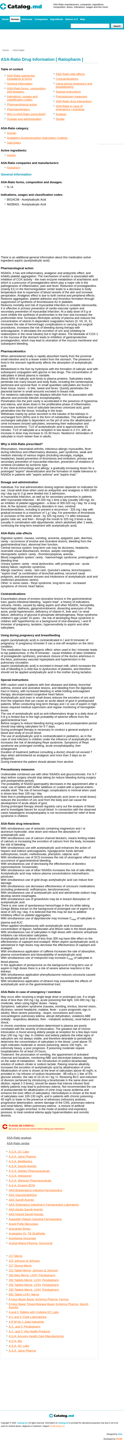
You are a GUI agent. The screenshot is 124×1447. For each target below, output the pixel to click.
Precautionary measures (71, 96)
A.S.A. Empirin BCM (22, 1185)
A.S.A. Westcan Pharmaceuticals (30, 1180)
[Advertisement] (62, 37)
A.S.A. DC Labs (19, 1151)
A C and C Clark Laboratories (27, 1317)
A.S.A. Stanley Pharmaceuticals (29, 1171)
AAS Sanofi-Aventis (21, 1200)
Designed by (114, 1434)
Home (5, 19)
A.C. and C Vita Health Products (29, 1331)
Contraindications (67, 79)
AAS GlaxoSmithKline (23, 1195)
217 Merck (15, 1256)
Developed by (113, 1439)
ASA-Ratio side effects (70, 74)
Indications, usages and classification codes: (22, 98)
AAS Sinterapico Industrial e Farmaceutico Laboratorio (44, 1204)
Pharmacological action (22, 104)
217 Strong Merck (20, 1265)
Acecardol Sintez (20, 1228)
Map (82, 19)
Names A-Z (71, 19)
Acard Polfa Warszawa (23, 1224)
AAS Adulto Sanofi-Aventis (26, 1209)
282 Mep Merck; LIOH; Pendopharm (32, 1275)
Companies (41, 19)
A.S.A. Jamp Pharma (22, 1156)
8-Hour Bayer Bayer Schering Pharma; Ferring (38, 1299)
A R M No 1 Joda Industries (26, 1321)
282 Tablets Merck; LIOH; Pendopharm (34, 1280)
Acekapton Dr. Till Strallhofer (27, 1233)
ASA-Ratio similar (18, 1143)
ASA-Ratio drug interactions (74, 101)
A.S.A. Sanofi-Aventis (22, 1166)
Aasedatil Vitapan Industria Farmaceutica (35, 1219)
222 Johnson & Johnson (24, 1260)
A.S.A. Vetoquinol (20, 1175)
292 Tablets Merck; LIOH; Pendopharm (34, 1285)
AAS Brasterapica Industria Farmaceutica (35, 1190)
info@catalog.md (57, 1426)
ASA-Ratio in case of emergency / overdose (70, 108)
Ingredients (56, 19)
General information (19, 83)
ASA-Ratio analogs (19, 1137)
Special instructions (68, 91)
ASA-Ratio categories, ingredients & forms (21, 77)
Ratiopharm (13, 167)
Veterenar (26, 19)
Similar (60, 119)
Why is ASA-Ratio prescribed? (26, 114)
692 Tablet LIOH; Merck (24, 1294)
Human (15, 19)
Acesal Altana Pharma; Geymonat (30, 1243)
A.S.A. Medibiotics (20, 1161)
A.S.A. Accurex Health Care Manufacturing (36, 1336)
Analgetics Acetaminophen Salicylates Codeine (37, 138)
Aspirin (11, 155)
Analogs (61, 114)
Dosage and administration (24, 119)
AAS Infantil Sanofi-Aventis (26, 1214)
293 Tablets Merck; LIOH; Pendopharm (34, 1289)
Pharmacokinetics (18, 109)
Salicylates (14, 142)
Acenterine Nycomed (22, 1238)
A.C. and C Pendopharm (24, 1326)
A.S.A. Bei (15, 1341)
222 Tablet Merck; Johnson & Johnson (33, 1270)
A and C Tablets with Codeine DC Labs (34, 1312)
